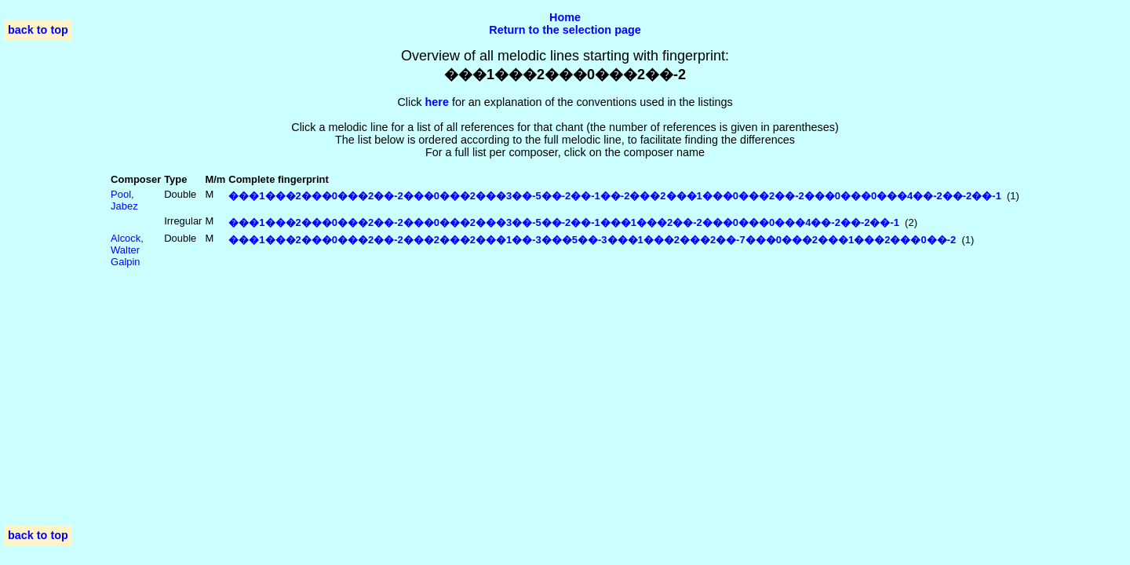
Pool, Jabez (124, 200)
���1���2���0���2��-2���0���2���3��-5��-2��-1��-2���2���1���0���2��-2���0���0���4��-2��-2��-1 (614, 196)
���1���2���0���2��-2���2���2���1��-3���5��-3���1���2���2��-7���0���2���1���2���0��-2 (592, 240)
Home (565, 17)
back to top (38, 30)
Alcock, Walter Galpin (127, 250)
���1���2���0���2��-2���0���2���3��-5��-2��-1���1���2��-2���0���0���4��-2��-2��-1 (563, 222)
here (437, 102)
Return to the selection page (565, 30)
